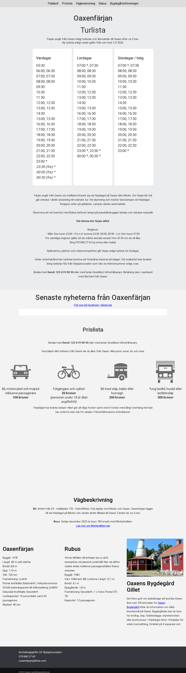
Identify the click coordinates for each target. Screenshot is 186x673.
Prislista (67, 3)
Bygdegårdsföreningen (124, 3)
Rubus (102, 3)
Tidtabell (53, 3)
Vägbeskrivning (85, 3)
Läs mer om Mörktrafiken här (93, 525)
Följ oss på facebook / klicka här (93, 305)
